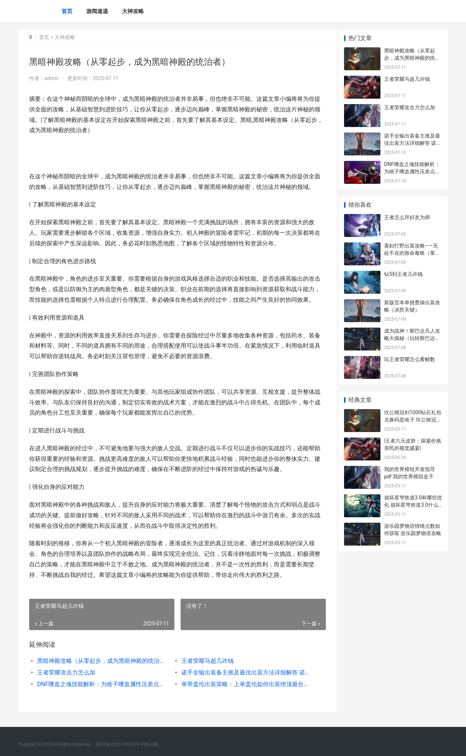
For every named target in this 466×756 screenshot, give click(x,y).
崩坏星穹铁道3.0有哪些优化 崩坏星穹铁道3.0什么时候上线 (413, 505)
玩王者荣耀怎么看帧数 (409, 359)
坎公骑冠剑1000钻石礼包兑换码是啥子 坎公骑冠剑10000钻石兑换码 (412, 419)
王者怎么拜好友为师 (407, 217)
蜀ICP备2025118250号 (117, 744)
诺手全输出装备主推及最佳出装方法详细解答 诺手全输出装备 (241, 672)
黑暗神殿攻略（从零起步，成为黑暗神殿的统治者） (100, 660)
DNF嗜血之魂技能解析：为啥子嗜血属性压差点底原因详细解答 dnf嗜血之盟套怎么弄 (100, 684)
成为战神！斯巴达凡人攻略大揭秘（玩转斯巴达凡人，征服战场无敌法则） (412, 338)
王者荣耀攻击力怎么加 (66, 672)
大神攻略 (133, 11)
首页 (67, 11)
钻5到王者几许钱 (403, 274)
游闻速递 (97, 11)
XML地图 (149, 744)
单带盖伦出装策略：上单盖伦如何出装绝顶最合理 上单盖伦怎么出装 (241, 684)
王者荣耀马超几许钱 (204, 660)
